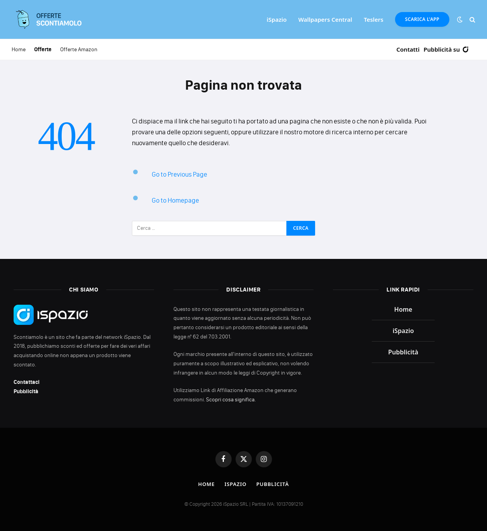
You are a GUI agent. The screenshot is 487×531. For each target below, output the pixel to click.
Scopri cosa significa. (231, 399)
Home (19, 49)
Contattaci (27, 382)
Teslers (373, 19)
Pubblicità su (447, 49)
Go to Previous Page (179, 174)
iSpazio (276, 19)
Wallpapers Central (325, 19)
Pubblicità (26, 391)
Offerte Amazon (78, 49)
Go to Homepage (175, 200)
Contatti (408, 49)
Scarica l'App (422, 19)
